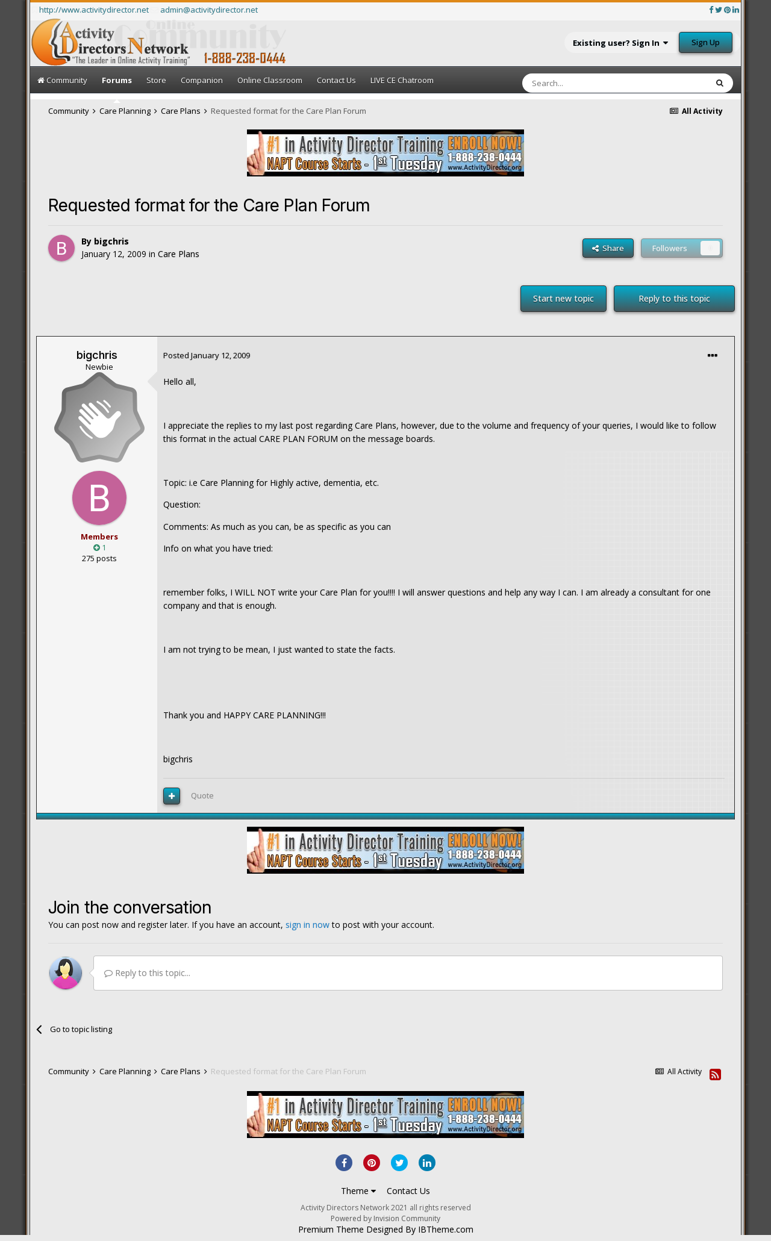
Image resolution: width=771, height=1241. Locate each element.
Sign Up (705, 42)
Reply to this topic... (147, 972)
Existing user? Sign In (620, 42)
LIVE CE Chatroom (402, 80)
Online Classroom (269, 80)
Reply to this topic (674, 298)
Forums (117, 89)
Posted (206, 355)
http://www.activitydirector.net (94, 9)
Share (608, 248)
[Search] (585, 83)
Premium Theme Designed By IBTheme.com (385, 1229)
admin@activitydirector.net (209, 9)
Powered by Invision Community (385, 1218)
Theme (358, 1190)
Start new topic (563, 298)
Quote (202, 795)
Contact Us (336, 80)
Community (62, 80)
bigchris (111, 241)
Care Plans (178, 254)
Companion (202, 80)
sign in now (307, 924)
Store (156, 80)
